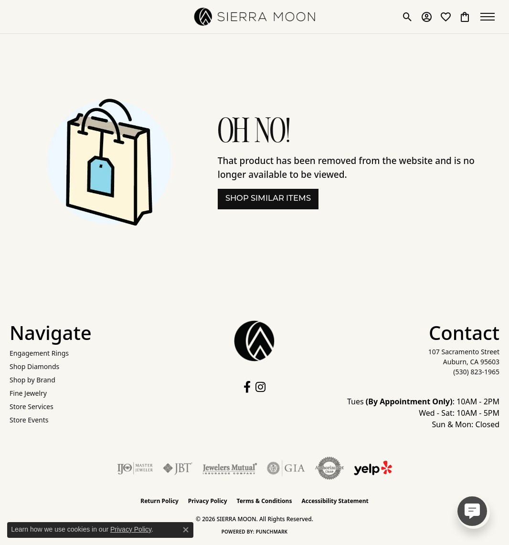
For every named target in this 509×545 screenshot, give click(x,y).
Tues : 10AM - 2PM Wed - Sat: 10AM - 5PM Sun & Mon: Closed (423, 413)
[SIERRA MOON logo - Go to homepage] (254, 16)
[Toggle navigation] (490, 16)
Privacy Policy (207, 501)
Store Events (29, 419)
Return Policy (159, 501)
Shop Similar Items (268, 199)
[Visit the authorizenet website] (329, 468)
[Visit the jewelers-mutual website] (229, 468)
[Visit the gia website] (286, 468)
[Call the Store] (476, 371)
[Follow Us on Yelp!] (373, 468)
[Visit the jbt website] (177, 468)
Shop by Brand (32, 379)
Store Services (31, 406)
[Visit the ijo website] (135, 468)
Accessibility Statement (334, 501)
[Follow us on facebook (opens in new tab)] (247, 387)
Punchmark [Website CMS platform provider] (272, 531)
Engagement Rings (39, 353)
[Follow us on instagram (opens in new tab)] (260, 387)
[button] (408, 16)
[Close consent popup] (186, 530)
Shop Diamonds (34, 366)
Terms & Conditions (264, 501)
